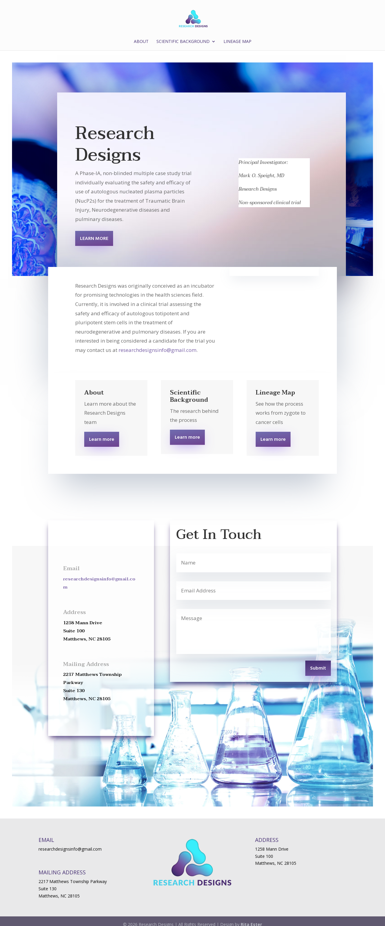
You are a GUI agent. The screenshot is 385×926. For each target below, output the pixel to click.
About (141, 41)
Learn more (101, 433)
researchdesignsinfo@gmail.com (157, 343)
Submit (318, 662)
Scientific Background (183, 41)
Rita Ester (251, 918)
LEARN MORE (94, 232)
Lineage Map (237, 41)
